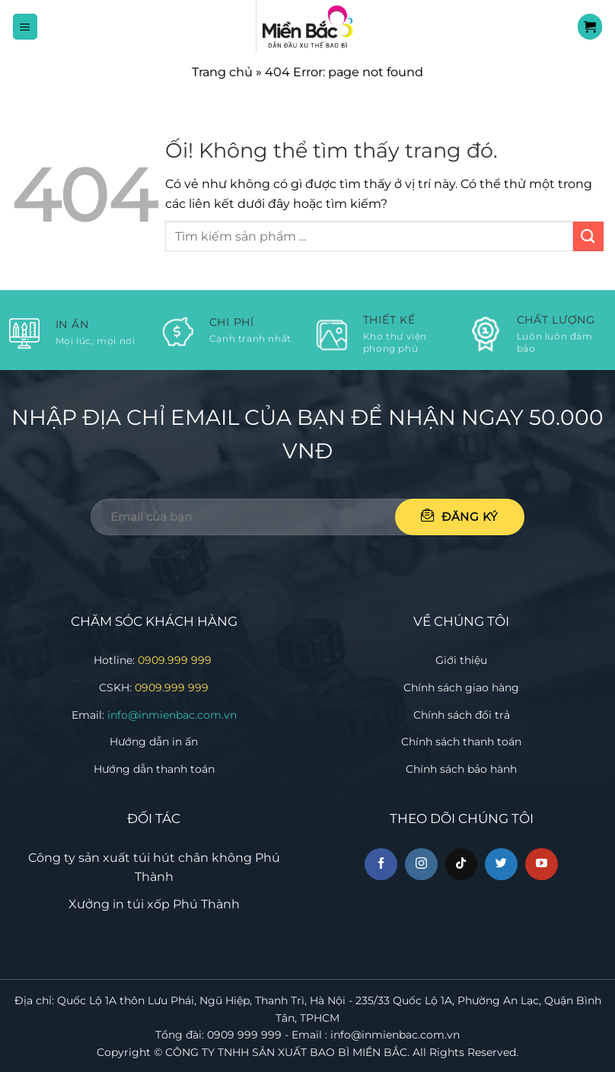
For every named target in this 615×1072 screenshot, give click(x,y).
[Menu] (25, 26)
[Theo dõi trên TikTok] (461, 864)
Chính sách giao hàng (461, 687)
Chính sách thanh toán (461, 741)
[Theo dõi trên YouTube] (541, 864)
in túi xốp (141, 904)
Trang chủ (222, 72)
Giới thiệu (461, 660)
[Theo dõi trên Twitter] (501, 864)
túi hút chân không (192, 857)
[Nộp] (588, 236)
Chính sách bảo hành (461, 769)
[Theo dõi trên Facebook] (381, 864)
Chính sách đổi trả (461, 715)
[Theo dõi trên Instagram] (421, 864)
